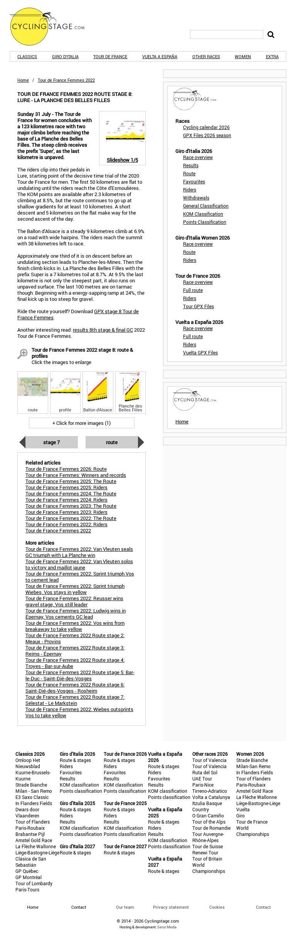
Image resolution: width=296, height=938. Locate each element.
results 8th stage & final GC (103, 329)
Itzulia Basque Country (207, 806)
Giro (240, 815)
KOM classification (79, 785)
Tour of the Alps (208, 822)
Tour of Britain (207, 859)
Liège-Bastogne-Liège (37, 852)
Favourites (194, 181)
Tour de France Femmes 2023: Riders (66, 511)
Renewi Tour (205, 852)
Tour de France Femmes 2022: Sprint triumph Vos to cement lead (79, 576)
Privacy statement (171, 907)
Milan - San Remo (33, 791)
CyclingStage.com (52, 26)
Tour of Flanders (32, 822)
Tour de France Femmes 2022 (58, 530)
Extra (272, 56)
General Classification (206, 206)
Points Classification (204, 222)
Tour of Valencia (209, 760)
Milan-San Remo (253, 766)
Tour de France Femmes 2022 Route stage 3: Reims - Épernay (74, 650)
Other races (206, 56)
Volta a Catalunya (211, 797)
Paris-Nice (203, 785)
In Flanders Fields (33, 803)
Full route (193, 290)
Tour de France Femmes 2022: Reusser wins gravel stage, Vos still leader (74, 601)
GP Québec (26, 871)
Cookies (217, 907)
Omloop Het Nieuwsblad (27, 763)
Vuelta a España (159, 56)
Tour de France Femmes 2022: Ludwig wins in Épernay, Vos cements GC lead (75, 613)
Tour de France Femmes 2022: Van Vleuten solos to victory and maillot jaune (79, 564)
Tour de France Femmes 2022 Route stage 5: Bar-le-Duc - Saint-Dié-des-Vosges (80, 675)
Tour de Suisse (207, 846)
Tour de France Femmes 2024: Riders (66, 499)
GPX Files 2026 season (207, 135)
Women (243, 56)
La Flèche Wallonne (35, 846)
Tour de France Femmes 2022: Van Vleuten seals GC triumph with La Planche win (79, 552)
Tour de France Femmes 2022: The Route (70, 518)
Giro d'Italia (65, 56)
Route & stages (75, 760)
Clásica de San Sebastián (30, 862)
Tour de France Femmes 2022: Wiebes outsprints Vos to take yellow (79, 712)
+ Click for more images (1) (81, 422)
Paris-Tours (27, 889)
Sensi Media (167, 927)
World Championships (208, 868)
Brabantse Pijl (30, 834)
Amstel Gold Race (33, 840)
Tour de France (110, 56)
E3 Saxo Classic (32, 797)
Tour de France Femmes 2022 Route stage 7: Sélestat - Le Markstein (74, 699)
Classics (27, 56)
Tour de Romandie (211, 828)
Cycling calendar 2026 (206, 127)
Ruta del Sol (204, 772)
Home (23, 80)
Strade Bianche (31, 785)
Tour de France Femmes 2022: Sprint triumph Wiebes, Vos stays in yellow (74, 589)
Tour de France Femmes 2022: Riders (66, 524)
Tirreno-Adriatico (209, 791)
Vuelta (243, 809)
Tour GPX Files (198, 306)
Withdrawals (196, 198)
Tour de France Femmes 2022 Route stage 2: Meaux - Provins (74, 638)
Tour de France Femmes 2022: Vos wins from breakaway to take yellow (74, 626)
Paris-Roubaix (30, 828)
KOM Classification (203, 214)
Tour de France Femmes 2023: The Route (70, 505)
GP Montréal (28, 877)
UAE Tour (202, 778)
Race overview (198, 157)
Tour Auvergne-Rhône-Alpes (208, 837)
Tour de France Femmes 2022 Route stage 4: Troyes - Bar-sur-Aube (74, 663)
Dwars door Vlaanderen (27, 812)
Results (190, 165)
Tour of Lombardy (33, 883)
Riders (189, 189)
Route (112, 442)
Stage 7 (51, 442)
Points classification (81, 791)
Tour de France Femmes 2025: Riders (66, 487)
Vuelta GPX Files (200, 352)
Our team (125, 907)
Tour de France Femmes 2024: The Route (70, 493)
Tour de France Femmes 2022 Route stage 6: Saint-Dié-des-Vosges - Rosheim (74, 687)
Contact (263, 907)
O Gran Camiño (208, 815)
